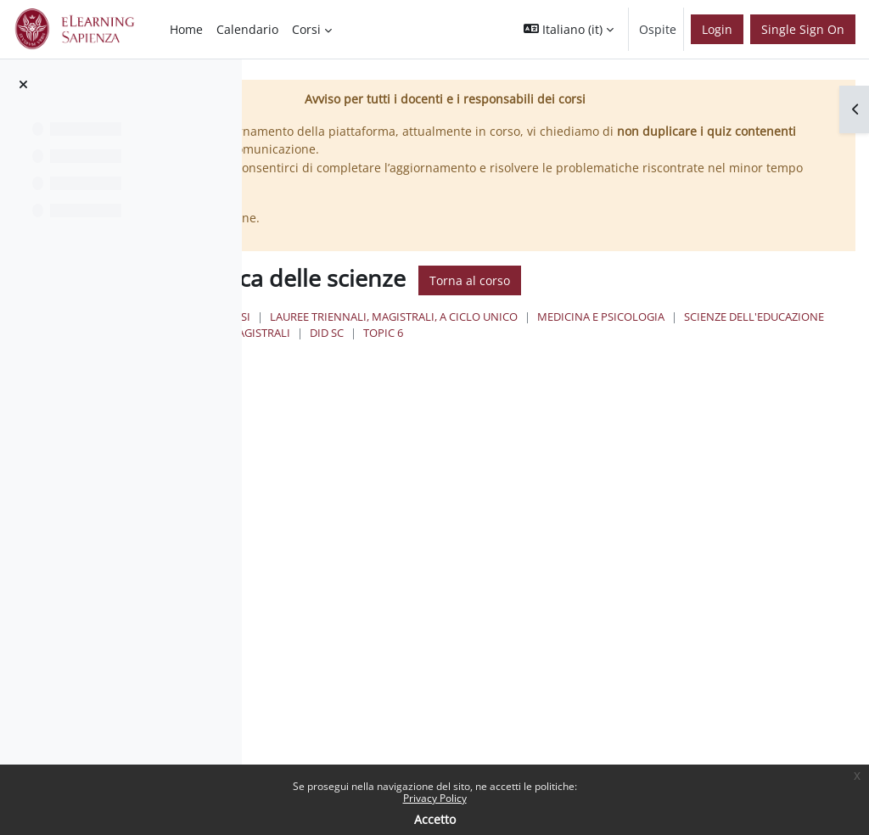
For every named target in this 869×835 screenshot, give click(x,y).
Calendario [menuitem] (247, 29)
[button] (569, 29)
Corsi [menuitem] (306, 29)
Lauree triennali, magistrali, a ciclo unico (596, 316)
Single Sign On (802, 29)
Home (384, 316)
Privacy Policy (435, 798)
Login (717, 29)
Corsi (436, 316)
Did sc (405, 349)
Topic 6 (461, 349)
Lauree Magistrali (746, 332)
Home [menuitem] (186, 29)
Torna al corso (671, 280)
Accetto (435, 819)
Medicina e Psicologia (451, 332)
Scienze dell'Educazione (605, 332)
